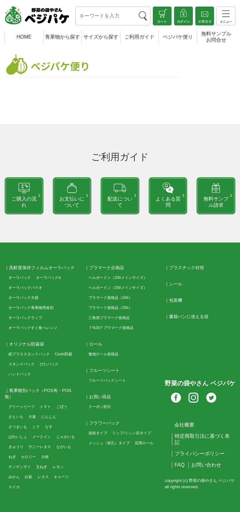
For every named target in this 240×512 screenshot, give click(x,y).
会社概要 (184, 424)
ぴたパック (49, 364)
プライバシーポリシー (200, 453)
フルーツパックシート (107, 380)
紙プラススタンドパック (29, 354)
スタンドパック (21, 364)
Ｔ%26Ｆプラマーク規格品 (110, 328)
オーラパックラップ (25, 318)
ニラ (36, 427)
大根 (45, 457)
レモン (58, 467)
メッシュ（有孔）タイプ (109, 443)
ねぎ (12, 457)
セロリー (28, 457)
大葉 (32, 417)
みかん (14, 477)
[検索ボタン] (143, 16)
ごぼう (62, 407)
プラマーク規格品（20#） (110, 297)
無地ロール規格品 (103, 354)
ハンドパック (19, 374)
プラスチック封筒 (186, 267)
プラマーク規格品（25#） (110, 308)
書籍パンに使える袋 (188, 316)
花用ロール (144, 443)
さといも (15, 417)
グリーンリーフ (21, 407)
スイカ (14, 487)
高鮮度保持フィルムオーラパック (42, 267)
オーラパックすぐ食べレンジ (32, 328)
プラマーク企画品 (106, 267)
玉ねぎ (41, 467)
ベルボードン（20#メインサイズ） (117, 277)
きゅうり (15, 447)
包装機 (175, 300)
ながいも (63, 447)
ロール (95, 344)
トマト (45, 407)
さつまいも (17, 427)
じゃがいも (65, 437)
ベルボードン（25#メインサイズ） (117, 287)
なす (48, 427)
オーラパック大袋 (23, 297)
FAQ (180, 465)
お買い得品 (100, 396)
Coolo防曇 (63, 354)
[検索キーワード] (106, 16)
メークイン (41, 437)
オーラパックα (48, 277)
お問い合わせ (206, 465)
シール (175, 283)
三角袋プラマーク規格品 (109, 318)
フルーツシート (104, 370)
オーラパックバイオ (25, 287)
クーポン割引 (99, 407)
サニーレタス (39, 447)
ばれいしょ (17, 437)
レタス (43, 477)
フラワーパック (104, 423)
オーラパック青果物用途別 (30, 308)
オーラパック (19, 277)
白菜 (28, 477)
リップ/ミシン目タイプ (131, 433)
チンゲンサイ (19, 467)
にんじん (48, 417)
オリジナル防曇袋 (26, 344)
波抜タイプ (97, 433)
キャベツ (61, 477)
